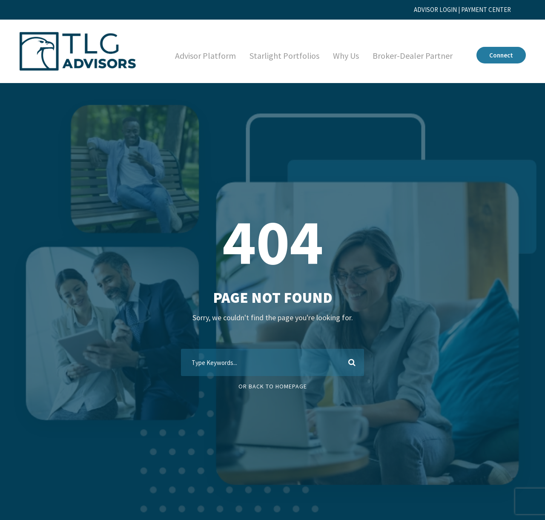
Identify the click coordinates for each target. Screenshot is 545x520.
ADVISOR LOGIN (423, 9)
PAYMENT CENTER (482, 9)
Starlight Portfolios (275, 55)
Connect (500, 55)
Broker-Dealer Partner (409, 55)
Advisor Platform (196, 55)
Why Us (339, 55)
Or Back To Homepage (272, 386)
